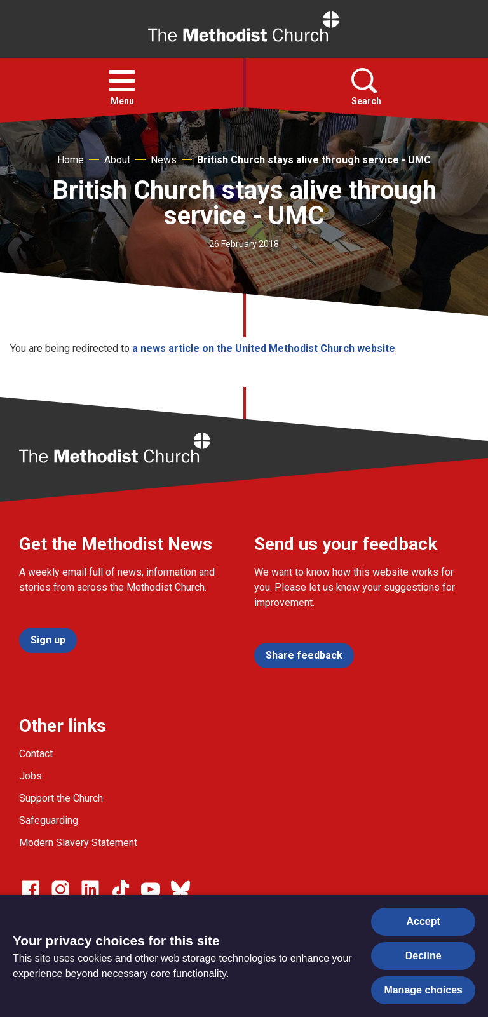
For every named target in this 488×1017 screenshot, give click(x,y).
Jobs (30, 776)
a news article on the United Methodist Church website (263, 348)
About (117, 160)
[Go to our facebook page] (30, 889)
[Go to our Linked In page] (90, 889)
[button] (122, 80)
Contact (36, 754)
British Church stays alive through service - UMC (314, 160)
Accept (423, 921)
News (164, 160)
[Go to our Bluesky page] (180, 889)
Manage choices (423, 990)
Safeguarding (48, 820)
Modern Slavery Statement (78, 843)
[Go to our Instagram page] (60, 889)
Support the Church (61, 798)
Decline (423, 955)
